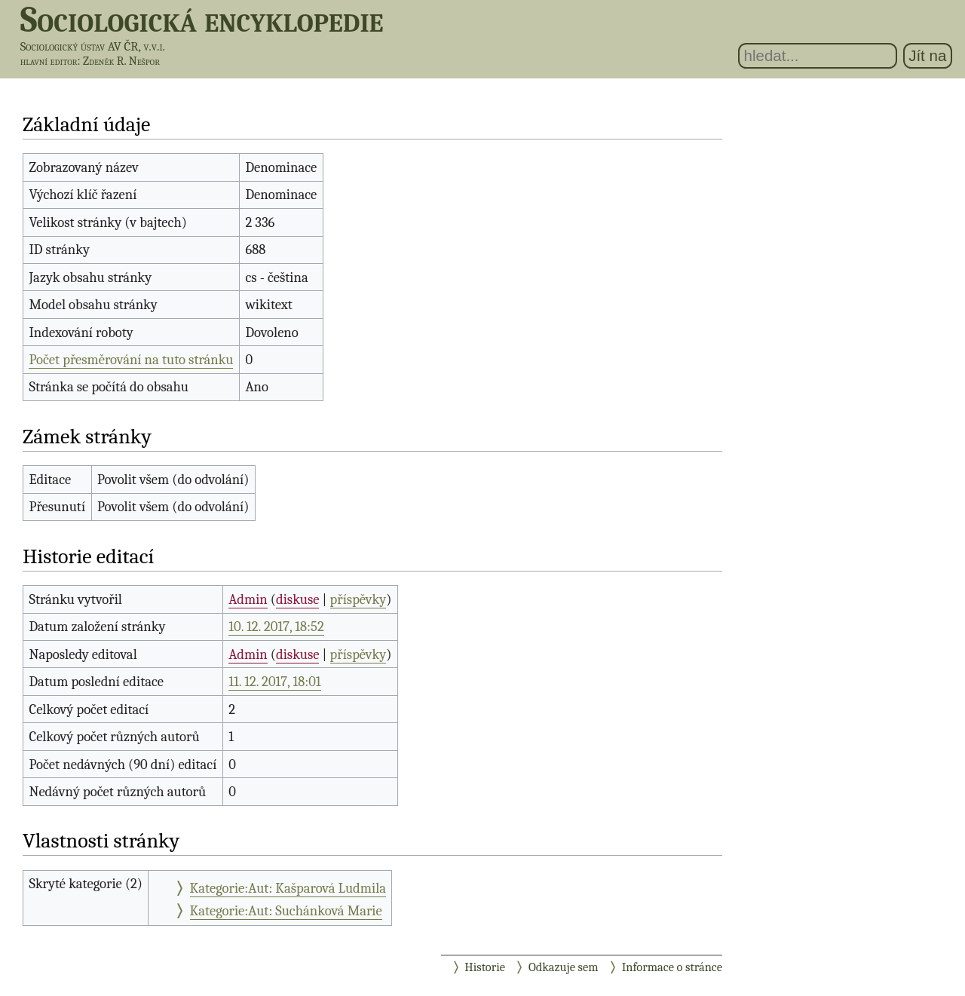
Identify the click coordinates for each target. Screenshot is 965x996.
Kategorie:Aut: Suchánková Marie (286, 911)
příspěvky (358, 599)
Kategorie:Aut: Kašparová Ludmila (288, 888)
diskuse (297, 599)
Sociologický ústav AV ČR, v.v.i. (92, 46)
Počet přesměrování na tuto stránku (131, 359)
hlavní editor (49, 61)
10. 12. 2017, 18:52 (275, 626)
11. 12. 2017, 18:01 (274, 681)
